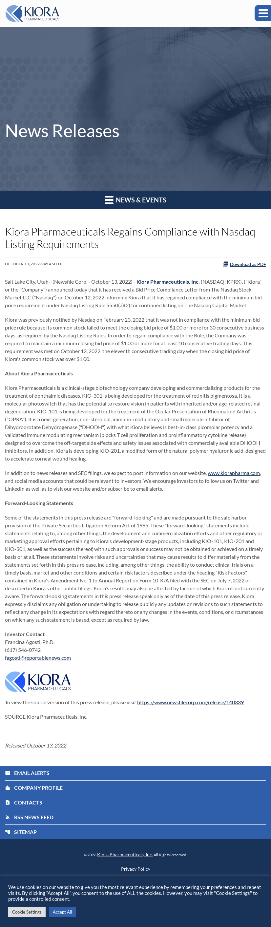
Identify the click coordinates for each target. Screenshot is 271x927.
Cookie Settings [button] (27, 912)
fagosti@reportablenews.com (38, 657)
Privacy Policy (135, 869)
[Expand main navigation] (263, 13)
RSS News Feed (29, 817)
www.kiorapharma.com (234, 473)
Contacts (23, 802)
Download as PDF (244, 264)
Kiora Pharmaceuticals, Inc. (125, 854)
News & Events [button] (135, 199)
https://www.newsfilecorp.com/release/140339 (190, 702)
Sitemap (21, 832)
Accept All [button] (62, 912)
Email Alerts (27, 773)
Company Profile (34, 788)
